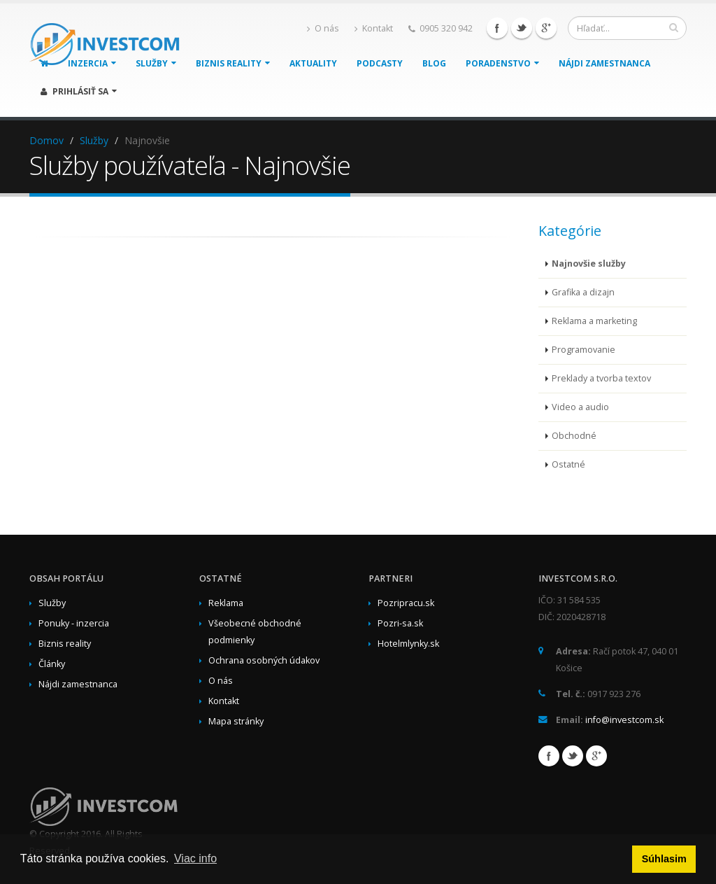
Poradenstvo (502, 63)
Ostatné (568, 464)
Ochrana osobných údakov (264, 660)
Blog (434, 63)
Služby (94, 140)
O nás (323, 28)
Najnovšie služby (589, 263)
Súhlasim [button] (664, 858)
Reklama (225, 603)
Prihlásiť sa (79, 91)
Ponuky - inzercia (73, 623)
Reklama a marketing (594, 321)
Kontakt (374, 28)
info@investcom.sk (624, 720)
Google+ (546, 27)
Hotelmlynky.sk (408, 644)
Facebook (497, 27)
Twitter (521, 27)
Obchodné (574, 436)
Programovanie (583, 350)
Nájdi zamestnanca (604, 63)
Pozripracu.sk (406, 603)
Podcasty (380, 63)
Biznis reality (233, 63)
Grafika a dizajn (583, 292)
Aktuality (313, 63)
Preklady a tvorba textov (601, 378)
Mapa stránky (236, 721)
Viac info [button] (195, 858)
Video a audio (580, 407)
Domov (46, 140)
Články (51, 664)
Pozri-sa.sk (400, 623)
